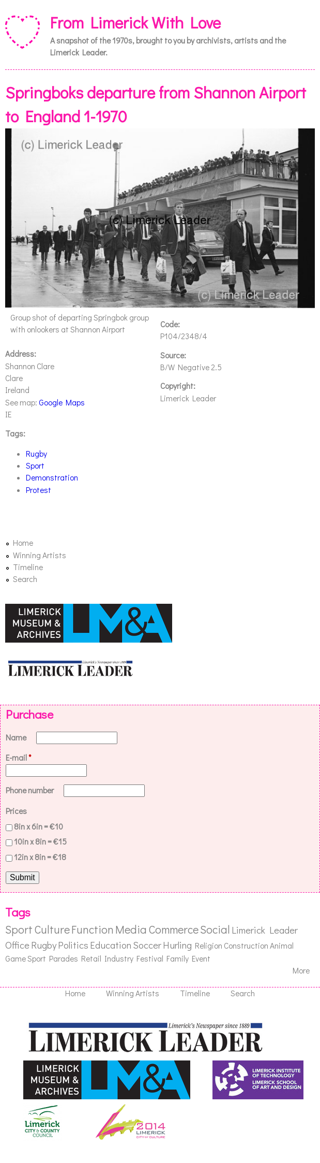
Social (215, 929)
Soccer (147, 944)
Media (131, 929)
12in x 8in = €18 (40, 857)
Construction (246, 945)
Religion (208, 945)
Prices (16, 811)
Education (110, 944)
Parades (63, 958)
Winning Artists (39, 555)
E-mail (19, 757)
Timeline (28, 567)
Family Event (188, 958)
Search (25, 579)
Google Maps (62, 402)
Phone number (30, 790)
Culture (52, 929)
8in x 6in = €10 (38, 826)
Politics (73, 944)
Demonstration (52, 477)
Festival (149, 958)
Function (92, 929)
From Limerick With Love (135, 22)
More (301, 970)
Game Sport (25, 958)
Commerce (173, 929)
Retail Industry (107, 958)
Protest (38, 490)
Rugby (36, 453)
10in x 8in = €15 (40, 841)
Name (17, 737)
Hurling (177, 944)
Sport (35, 465)
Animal (282, 945)
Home (23, 542)
